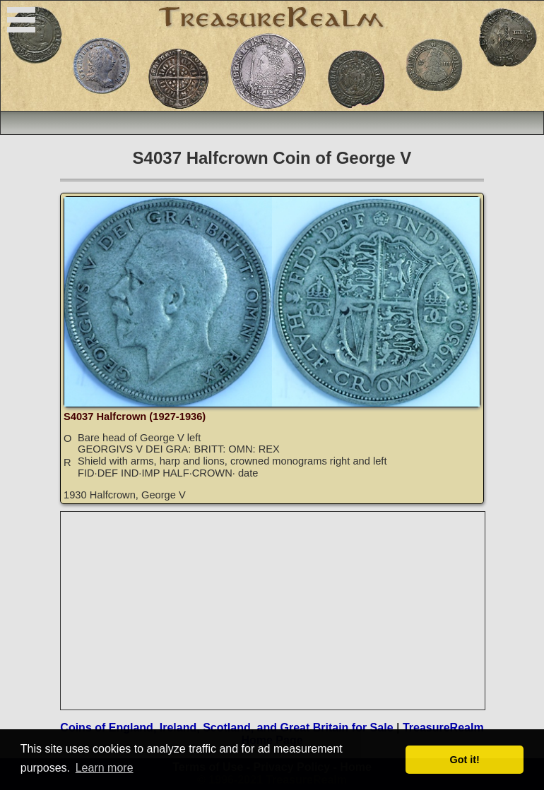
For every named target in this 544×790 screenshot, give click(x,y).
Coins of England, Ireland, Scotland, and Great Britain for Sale (226, 728)
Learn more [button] (105, 768)
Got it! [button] (465, 759)
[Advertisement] (273, 611)
